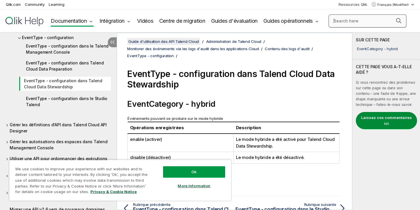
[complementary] (386, 121)
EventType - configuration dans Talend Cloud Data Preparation (65, 65)
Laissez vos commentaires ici (386, 120)
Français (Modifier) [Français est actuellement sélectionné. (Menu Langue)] (393, 5)
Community (35, 4)
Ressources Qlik (353, 4)
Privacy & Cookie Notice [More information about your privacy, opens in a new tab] (113, 191)
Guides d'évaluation (234, 21)
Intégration (112, 21)
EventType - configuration (48, 37)
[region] (120, 180)
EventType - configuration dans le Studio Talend (66, 101)
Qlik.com (13, 4)
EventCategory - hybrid (377, 48)
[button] (398, 21)
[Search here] (367, 21)
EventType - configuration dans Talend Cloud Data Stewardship (63, 83)
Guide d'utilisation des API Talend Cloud (163, 41)
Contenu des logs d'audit (287, 48)
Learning (56, 4)
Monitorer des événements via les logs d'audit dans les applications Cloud (193, 48)
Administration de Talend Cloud (234, 41)
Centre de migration (182, 21)
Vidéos (145, 21)
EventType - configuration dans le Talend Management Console (67, 49)
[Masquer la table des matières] (112, 42)
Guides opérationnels (288, 21)
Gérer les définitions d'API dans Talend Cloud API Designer (58, 127)
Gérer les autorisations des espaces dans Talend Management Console (58, 144)
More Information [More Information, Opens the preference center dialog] (194, 185)
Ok (194, 171)
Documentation (69, 21)
